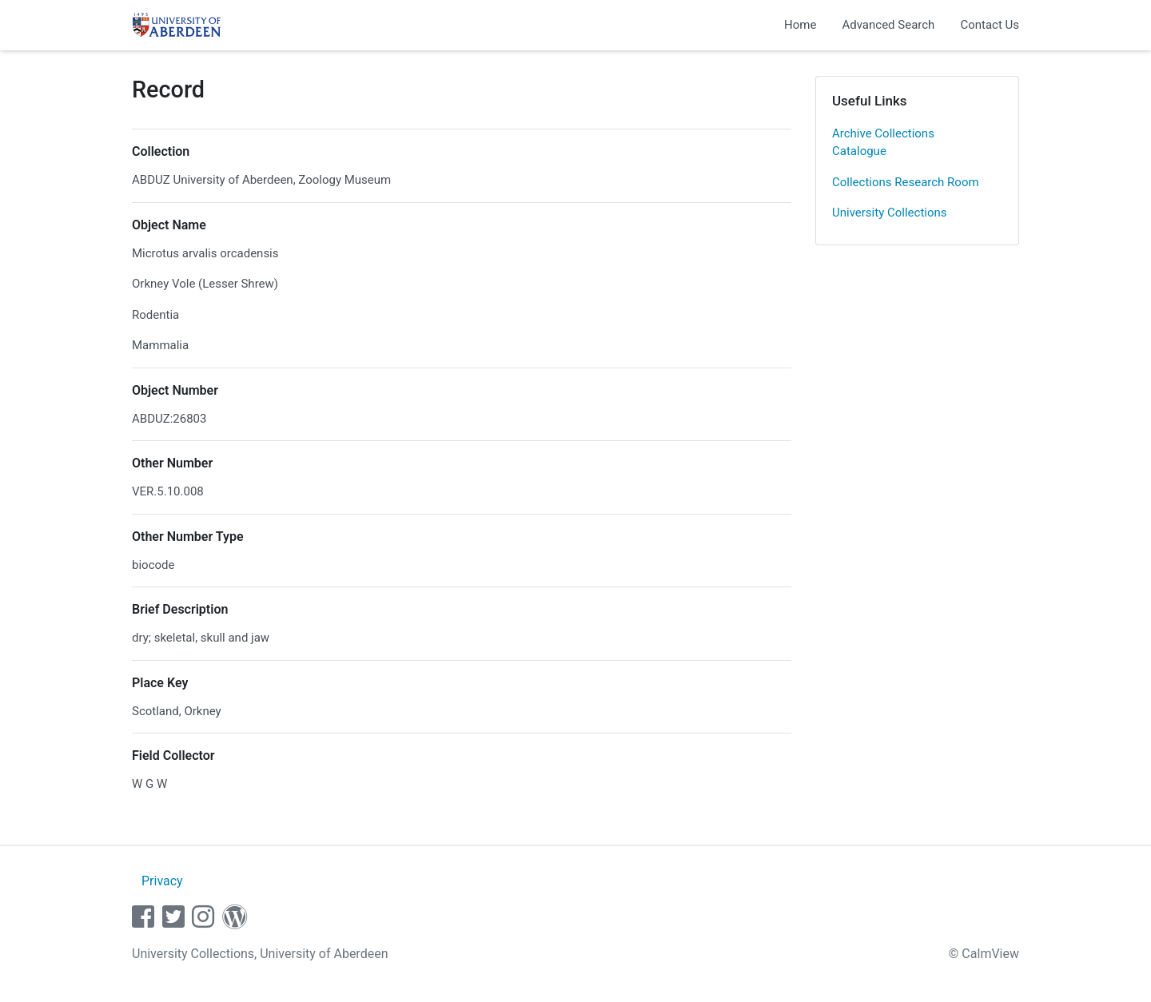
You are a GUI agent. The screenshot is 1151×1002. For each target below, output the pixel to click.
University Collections (889, 212)
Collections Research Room (905, 182)
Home (800, 25)
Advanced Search (888, 25)
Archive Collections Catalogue (883, 142)
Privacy (162, 881)
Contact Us (989, 25)
